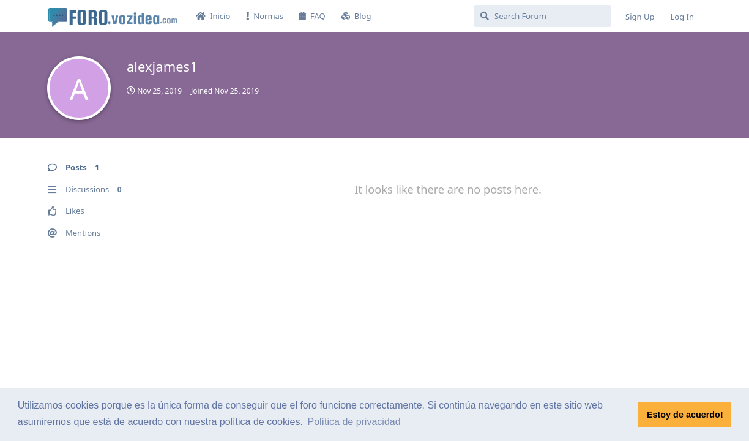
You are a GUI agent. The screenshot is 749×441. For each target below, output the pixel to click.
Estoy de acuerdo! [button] (685, 415)
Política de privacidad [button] (353, 422)
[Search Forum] (542, 16)
